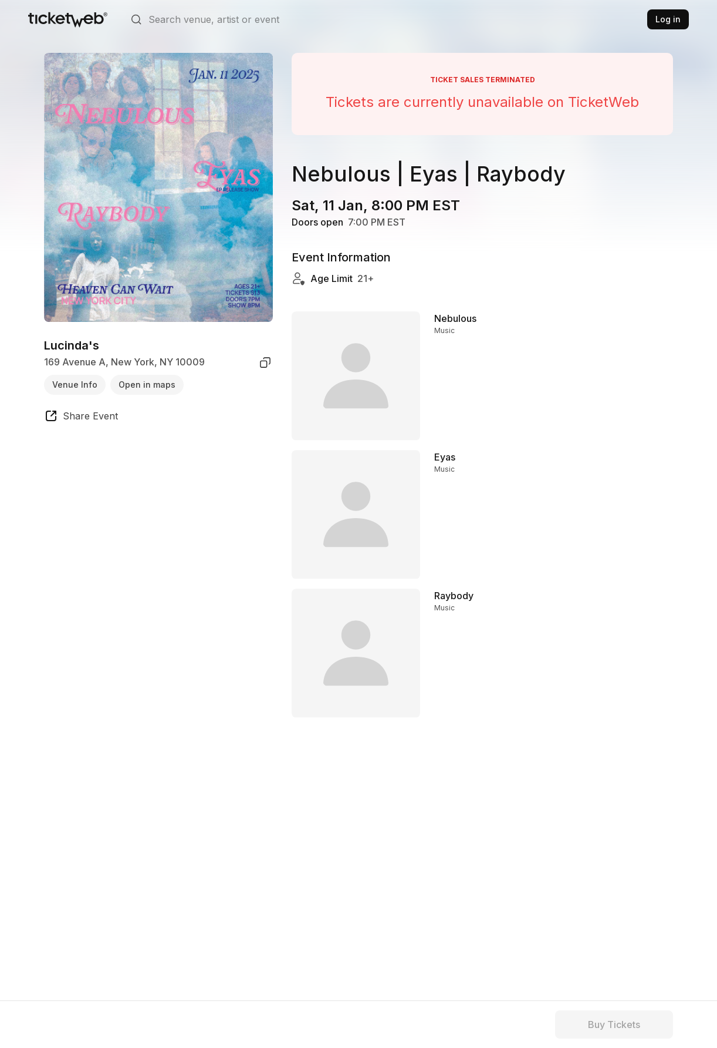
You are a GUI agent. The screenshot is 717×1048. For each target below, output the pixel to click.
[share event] (81, 417)
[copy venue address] (265, 362)
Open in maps (147, 384)
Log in (668, 19)
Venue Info (74, 384)
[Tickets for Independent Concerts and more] (67, 19)
